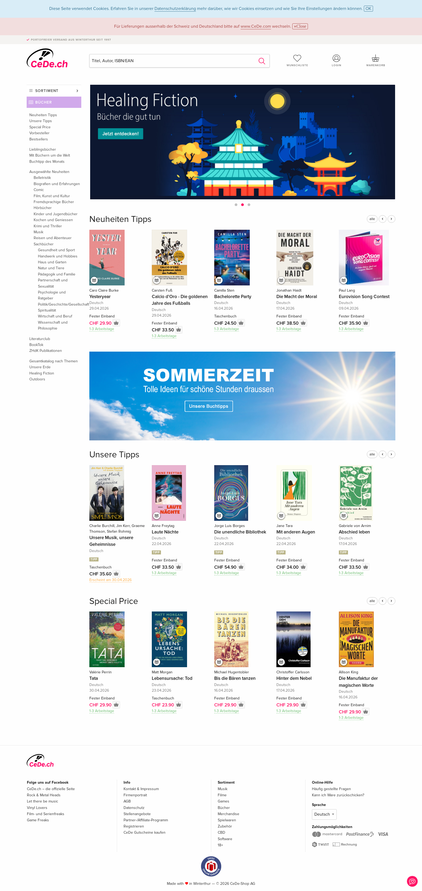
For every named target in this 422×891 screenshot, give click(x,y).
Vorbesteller (39, 133)
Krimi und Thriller (48, 226)
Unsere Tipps (40, 121)
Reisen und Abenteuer (53, 238)
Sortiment (46, 91)
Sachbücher (44, 244)
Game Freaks (38, 820)
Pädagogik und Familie (56, 274)
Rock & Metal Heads (44, 795)
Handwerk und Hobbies (58, 256)
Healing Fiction (41, 373)
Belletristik (42, 177)
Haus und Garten (52, 262)
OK (368, 8)
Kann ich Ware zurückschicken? (338, 795)
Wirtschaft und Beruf (55, 316)
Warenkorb (375, 60)
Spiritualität (47, 310)
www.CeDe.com (256, 26)
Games (223, 801)
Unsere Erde (40, 367)
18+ (220, 845)
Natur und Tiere (51, 268)
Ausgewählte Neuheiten (49, 171)
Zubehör (225, 826)
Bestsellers (38, 139)
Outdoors (37, 379)
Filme (222, 795)
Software (225, 839)
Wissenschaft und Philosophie (53, 325)
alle (372, 219)
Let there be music (42, 801)
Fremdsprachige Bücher (54, 202)
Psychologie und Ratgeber (52, 295)
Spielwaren (227, 820)
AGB (127, 801)
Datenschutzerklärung (175, 8)
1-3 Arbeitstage (101, 329)
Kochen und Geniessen (53, 220)
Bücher (43, 102)
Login (336, 60)
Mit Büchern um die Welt (49, 155)
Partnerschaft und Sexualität (53, 283)
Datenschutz (134, 807)
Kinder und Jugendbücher (56, 214)
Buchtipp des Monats (47, 161)
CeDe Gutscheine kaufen (145, 832)
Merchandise (228, 814)
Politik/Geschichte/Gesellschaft (59, 304)
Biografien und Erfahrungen (57, 184)
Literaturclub (39, 339)
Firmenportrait (135, 795)
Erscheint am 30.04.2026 (110, 580)
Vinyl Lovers (37, 807)
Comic (39, 190)
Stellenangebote (137, 814)
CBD (221, 832)
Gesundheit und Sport (56, 250)
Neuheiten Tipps (43, 115)
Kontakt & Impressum (141, 789)
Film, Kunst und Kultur (52, 196)
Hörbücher (43, 208)
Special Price (40, 127)
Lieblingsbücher (42, 149)
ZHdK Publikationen (45, 350)
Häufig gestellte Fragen (331, 789)
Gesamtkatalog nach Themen (53, 361)
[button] (236, 204)
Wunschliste (297, 60)
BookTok (36, 344)
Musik (38, 232)
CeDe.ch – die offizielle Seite (51, 789)
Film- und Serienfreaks (45, 814)
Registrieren (134, 826)
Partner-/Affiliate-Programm (146, 820)
